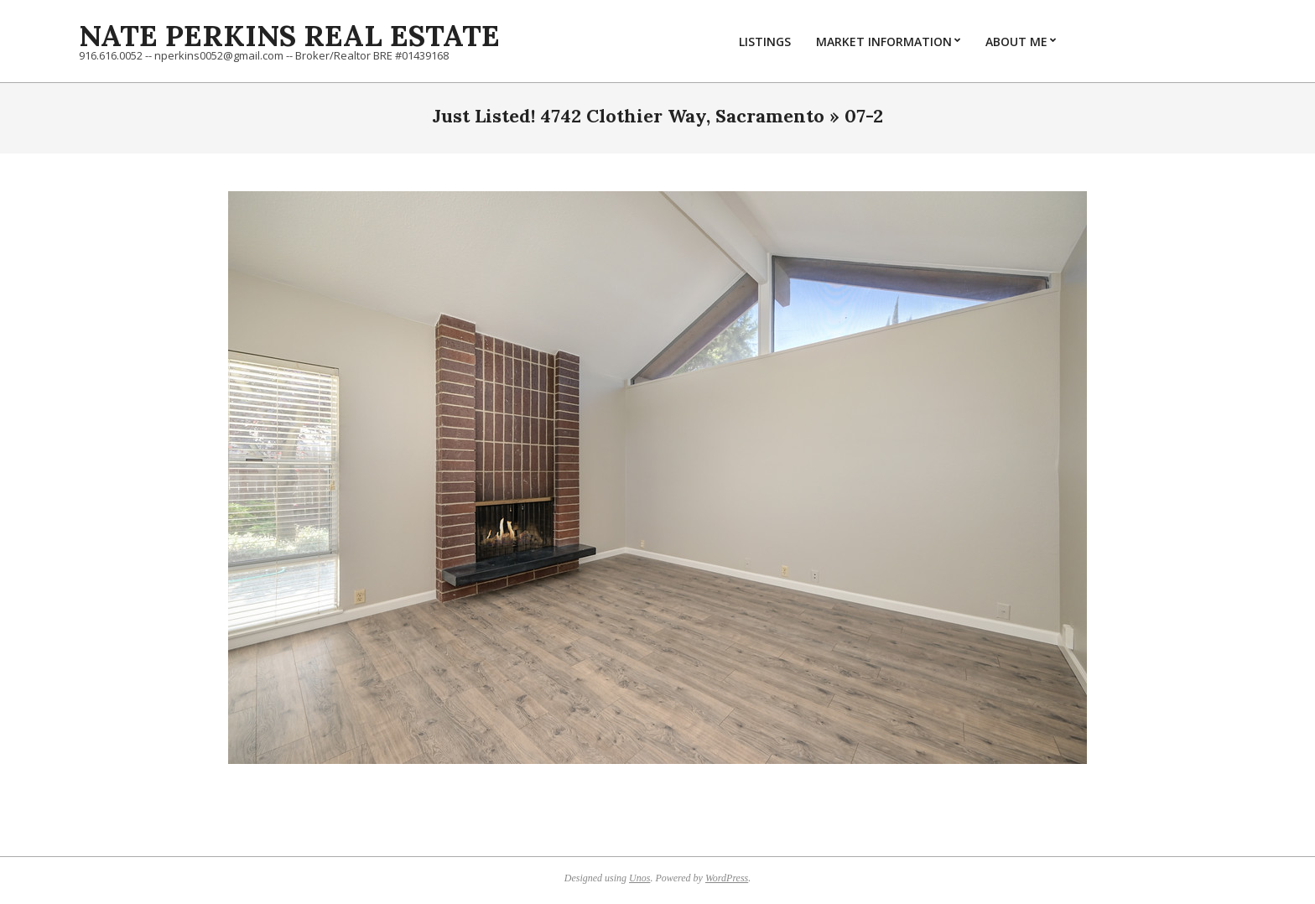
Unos (639, 878)
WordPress (726, 878)
